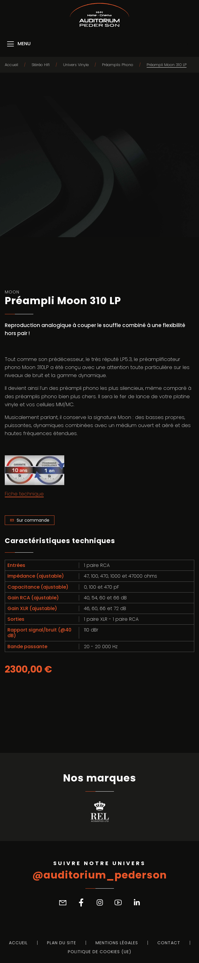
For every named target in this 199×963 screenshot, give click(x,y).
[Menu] (18, 44)
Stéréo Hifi (41, 65)
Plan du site (61, 943)
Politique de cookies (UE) (99, 952)
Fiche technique (24, 493)
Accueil (11, 65)
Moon (12, 292)
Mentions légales (116, 943)
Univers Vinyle (76, 65)
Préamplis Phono (117, 65)
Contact (168, 943)
